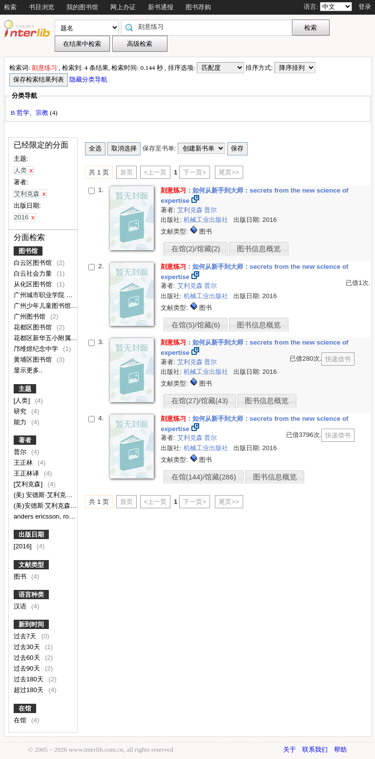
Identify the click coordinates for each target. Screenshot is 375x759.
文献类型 (31, 564)
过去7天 (26, 636)
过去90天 (28, 668)
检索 (10, 7)
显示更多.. (28, 370)
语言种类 (31, 594)
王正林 (24, 462)
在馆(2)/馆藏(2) (195, 249)
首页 (126, 172)
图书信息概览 (259, 249)
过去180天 (29, 679)
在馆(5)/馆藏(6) (195, 325)
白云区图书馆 (34, 262)
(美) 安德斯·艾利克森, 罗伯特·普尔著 (66, 495)
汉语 (21, 606)
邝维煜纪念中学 (37, 348)
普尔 (21, 451)
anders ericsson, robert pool (55, 516)
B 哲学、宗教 (30, 112)
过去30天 (28, 647)
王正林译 (27, 473)
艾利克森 (191, 210)
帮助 (340, 749)
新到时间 (31, 624)
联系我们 (315, 749)
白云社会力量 (34, 273)
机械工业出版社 (207, 219)
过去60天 (28, 657)
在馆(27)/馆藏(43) (199, 401)
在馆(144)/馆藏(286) (203, 477)
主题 (25, 388)
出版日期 (31, 534)
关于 (289, 749)
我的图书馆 (82, 7)
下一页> (194, 172)
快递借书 (338, 359)
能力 (21, 422)
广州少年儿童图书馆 (43, 305)
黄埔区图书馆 (34, 359)
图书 (21, 576)
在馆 (25, 708)
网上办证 (123, 7)
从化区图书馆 (34, 284)
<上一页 (155, 172)
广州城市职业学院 (40, 295)
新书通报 (160, 7)
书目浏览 (41, 7)
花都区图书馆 (34, 327)
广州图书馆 (30, 316)
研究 (21, 411)
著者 (25, 440)
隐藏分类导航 (89, 79)
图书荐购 (198, 7)
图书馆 (28, 251)
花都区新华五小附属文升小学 (56, 338)
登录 (364, 6)
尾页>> (229, 172)
